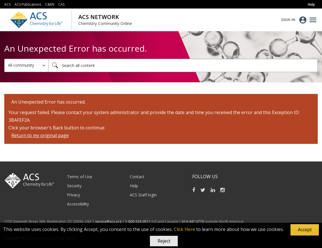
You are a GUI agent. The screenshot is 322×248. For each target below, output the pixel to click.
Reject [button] (164, 241)
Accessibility (78, 204)
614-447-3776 (193, 221)
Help (134, 185)
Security (74, 185)
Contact (137, 176)
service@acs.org (108, 221)
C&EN (49, 4)
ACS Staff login (143, 194)
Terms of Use (79, 176)
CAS (61, 4)
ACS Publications (27, 4)
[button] (304, 230)
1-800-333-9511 (137, 221)
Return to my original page (40, 135)
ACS (7, 4)
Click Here (184, 229)
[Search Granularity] (27, 65)
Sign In (288, 20)
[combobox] (183, 65)
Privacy (73, 194)
